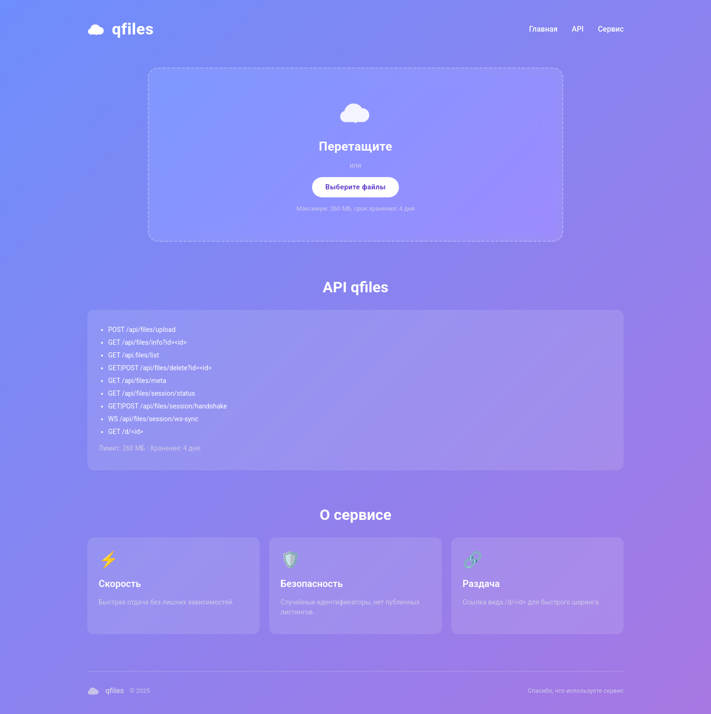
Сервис (611, 29)
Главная (543, 29)
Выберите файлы (355, 187)
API (578, 29)
